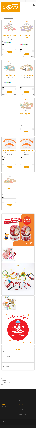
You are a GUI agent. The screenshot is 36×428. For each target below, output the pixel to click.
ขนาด (3, 44)
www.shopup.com (9, 421)
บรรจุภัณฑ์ (4, 361)
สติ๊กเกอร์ (4, 354)
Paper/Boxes (20, 399)
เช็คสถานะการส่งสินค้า (6, 366)
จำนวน (3, 47)
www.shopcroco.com (23, 414)
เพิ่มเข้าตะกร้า (9, 52)
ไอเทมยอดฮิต (3, 376)
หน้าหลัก (2, 14)
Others (20, 400)
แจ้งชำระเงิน (4, 363)
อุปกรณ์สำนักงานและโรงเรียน (7, 358)
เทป (3, 351)
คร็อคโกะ (2, 378)
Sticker (20, 397)
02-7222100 (21, 409)
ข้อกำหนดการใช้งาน (21, 422)
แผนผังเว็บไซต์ (33, 422)
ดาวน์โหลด (4, 368)
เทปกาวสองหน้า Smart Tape (5, 382)
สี (2, 41)
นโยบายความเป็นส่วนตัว (16, 422)
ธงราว (8, 14)
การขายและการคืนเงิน (27, 422)
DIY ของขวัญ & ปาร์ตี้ (6, 356)
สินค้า (5, 14)
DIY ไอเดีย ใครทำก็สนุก (4, 375)
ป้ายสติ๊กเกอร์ (3, 380)
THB (28, 1)
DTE (2, 384)
